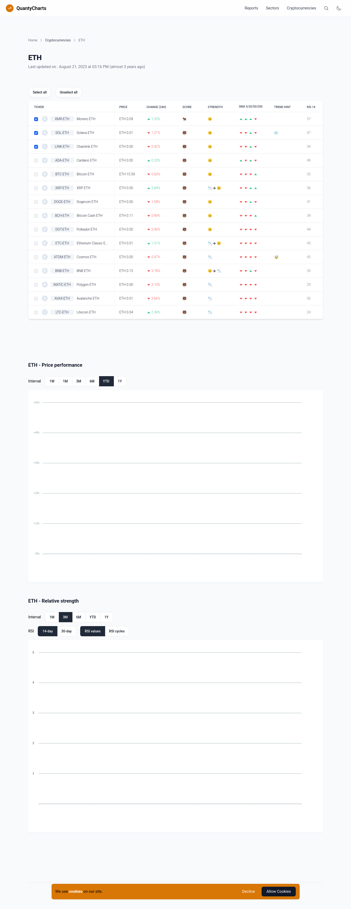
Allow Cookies (278, 891)
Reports (251, 8)
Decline (248, 891)
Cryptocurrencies (301, 8)
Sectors (272, 8)
